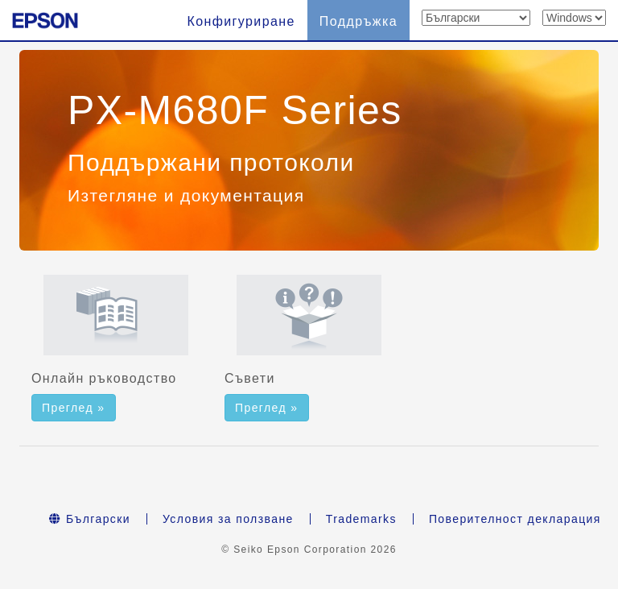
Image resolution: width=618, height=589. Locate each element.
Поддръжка (358, 21)
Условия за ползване (228, 518)
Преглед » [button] (73, 407)
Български (89, 518)
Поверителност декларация (515, 518)
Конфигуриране (241, 21)
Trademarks (361, 518)
